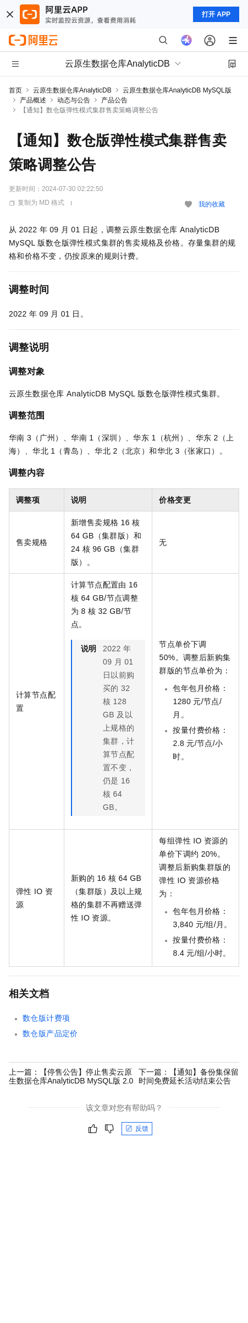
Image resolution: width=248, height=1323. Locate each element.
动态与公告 (73, 100)
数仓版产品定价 (50, 1033)
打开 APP (216, 14)
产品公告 (114, 100)
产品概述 (33, 100)
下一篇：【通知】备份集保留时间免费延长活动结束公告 (189, 1076)
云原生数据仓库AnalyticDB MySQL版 (177, 90)
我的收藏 (212, 204)
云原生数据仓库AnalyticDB (72, 90)
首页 (15, 90)
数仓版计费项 (46, 1018)
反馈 (136, 1129)
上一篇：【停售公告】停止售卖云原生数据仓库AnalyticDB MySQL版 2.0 (71, 1076)
